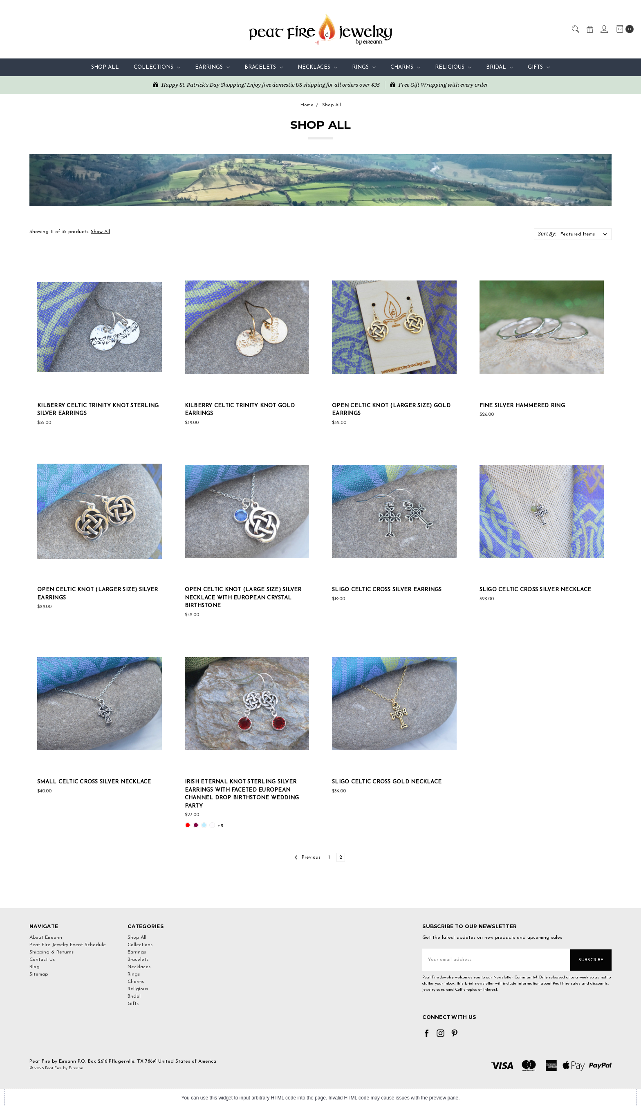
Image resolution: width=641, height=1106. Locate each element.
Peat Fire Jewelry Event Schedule (67, 944)
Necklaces (317, 67)
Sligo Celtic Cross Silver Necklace (536, 589)
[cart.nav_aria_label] (623, 29)
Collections (157, 67)
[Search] (575, 28)
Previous (307, 857)
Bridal (499, 67)
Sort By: (547, 233)
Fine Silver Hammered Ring (522, 405)
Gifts (539, 67)
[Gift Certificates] (589, 28)
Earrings (212, 67)
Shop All (105, 67)
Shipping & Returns (51, 952)
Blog (34, 967)
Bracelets (263, 67)
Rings (364, 67)
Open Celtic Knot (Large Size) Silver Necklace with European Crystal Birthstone (243, 597)
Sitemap (38, 974)
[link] (320, 893)
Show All (100, 231)
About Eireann (45, 937)
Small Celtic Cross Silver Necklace (94, 782)
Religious (453, 67)
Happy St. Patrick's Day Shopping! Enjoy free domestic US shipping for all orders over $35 (266, 84)
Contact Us (42, 959)
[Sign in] (603, 28)
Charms (405, 67)
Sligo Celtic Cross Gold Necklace (387, 782)
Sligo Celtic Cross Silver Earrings (387, 589)
